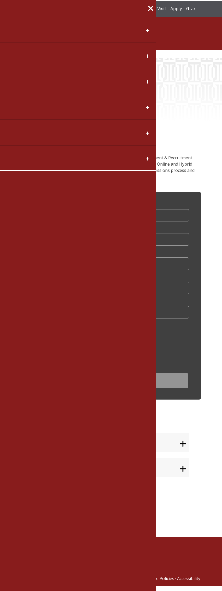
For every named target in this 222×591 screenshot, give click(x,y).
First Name (57, 231)
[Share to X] (27, 182)
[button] (27, 219)
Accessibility (188, 584)
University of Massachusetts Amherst (111, 584)
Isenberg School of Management (64, 36)
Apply (176, 8)
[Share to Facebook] (27, 169)
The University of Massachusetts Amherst (68, 9)
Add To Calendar (123, 123)
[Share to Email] (27, 207)
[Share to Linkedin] (27, 194)
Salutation (58, 206)
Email (52, 280)
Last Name (57, 256)
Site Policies (162, 584)
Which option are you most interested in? (86, 305)
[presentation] (88, 345)
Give (190, 8)
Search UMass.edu (202, 9)
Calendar (48, 53)
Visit (161, 8)
